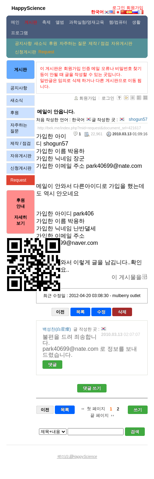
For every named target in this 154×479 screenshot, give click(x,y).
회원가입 (134, 7)
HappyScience (29, 8)
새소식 (40, 43)
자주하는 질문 (72, 43)
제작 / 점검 (99, 43)
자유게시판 (121, 43)
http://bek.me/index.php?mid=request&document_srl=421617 (89, 128)
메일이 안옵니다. (56, 111)
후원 (53, 43)
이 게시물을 (126, 277)
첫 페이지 (96, 408)
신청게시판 (25, 51)
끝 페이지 (99, 415)
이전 (60, 311)
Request (46, 51)
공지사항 (23, 43)
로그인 (118, 7)
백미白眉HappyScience (77, 456)
